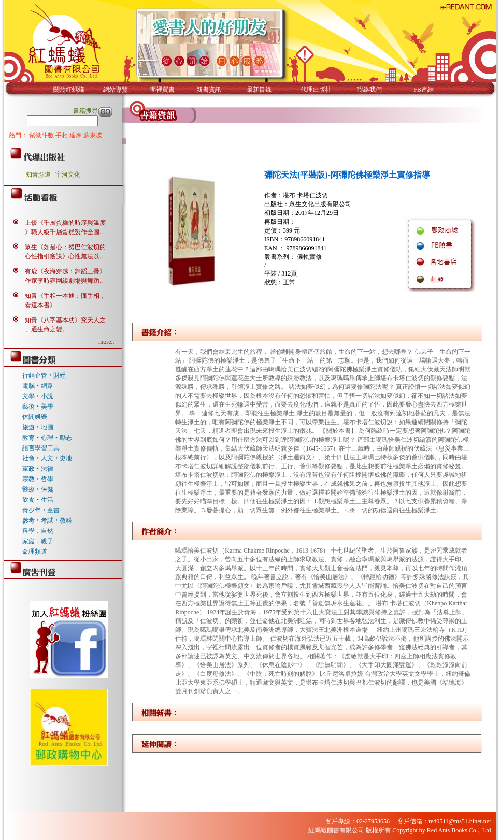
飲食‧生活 (37, 499)
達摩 (76, 135)
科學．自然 (37, 530)
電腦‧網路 (37, 385)
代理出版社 (316, 89)
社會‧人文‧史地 (47, 458)
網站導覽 (115, 89)
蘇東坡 (92, 135)
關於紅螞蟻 (68, 89)
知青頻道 (38, 174)
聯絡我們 (369, 89)
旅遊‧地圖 (37, 427)
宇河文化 (67, 174)
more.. (106, 341)
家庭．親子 (37, 541)
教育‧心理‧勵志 (47, 437)
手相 (62, 135)
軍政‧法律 (37, 468)
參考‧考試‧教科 (47, 520)
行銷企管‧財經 (44, 375)
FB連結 (423, 89)
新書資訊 (208, 89)
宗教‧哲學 (37, 479)
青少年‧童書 (41, 510)
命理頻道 (34, 551)
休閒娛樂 (34, 417)
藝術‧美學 (37, 406)
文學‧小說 (37, 396)
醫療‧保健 (37, 489)
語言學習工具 (41, 448)
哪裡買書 (162, 89)
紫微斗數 (42, 135)
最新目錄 (259, 89)
